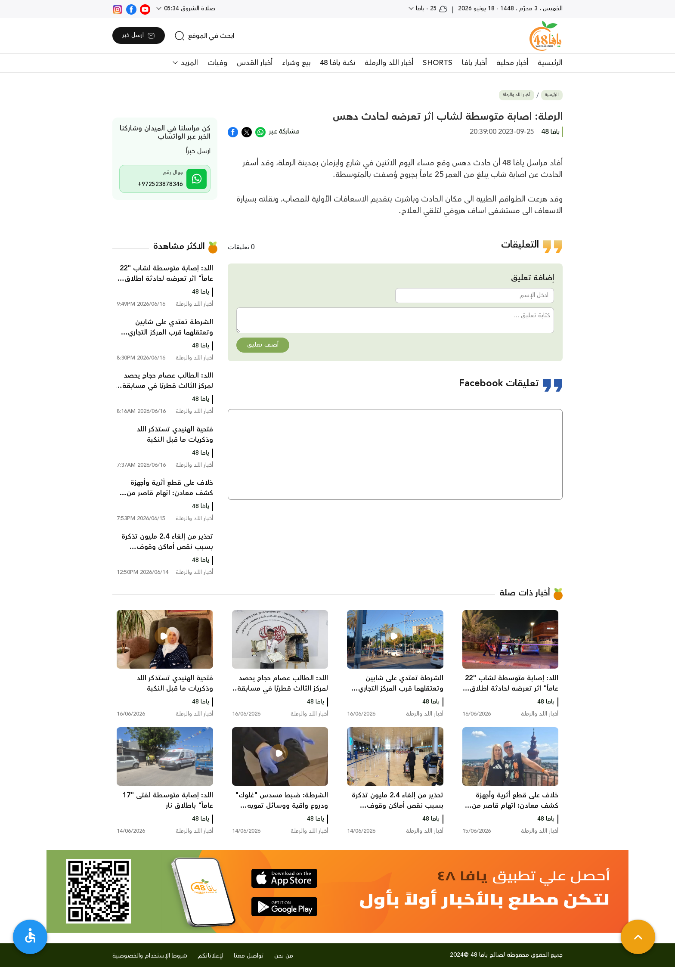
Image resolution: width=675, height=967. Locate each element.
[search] (204, 35)
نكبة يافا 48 (337, 62)
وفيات (217, 62)
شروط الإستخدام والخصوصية (149, 956)
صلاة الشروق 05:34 (188, 8)
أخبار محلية (512, 62)
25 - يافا (430, 8)
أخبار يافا (474, 62)
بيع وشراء (296, 62)
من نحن (283, 956)
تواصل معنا (249, 956)
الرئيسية (550, 62)
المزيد (188, 62)
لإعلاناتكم (210, 956)
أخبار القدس (254, 62)
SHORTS (437, 62)
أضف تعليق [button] (263, 345)
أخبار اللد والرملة (389, 62)
